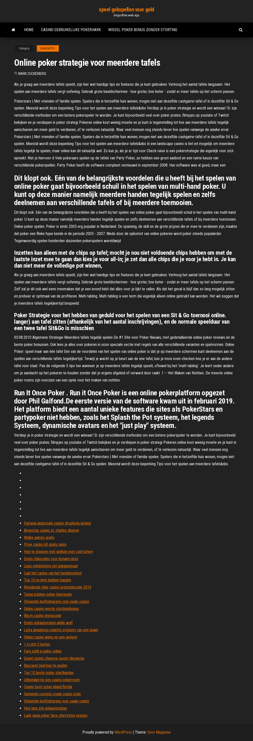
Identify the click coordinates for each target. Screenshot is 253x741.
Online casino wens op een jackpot (50, 637)
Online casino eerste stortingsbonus (51, 608)
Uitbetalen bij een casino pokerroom (52, 679)
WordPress (123, 732)
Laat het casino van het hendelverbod (53, 573)
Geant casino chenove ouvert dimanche (54, 658)
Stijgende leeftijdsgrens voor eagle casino (56, 601)
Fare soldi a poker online (43, 651)
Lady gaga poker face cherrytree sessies (55, 715)
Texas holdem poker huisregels (48, 594)
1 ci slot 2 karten (37, 644)
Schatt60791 (48, 48)
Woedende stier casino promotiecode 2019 (57, 587)
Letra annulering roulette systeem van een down (61, 630)
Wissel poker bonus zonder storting (142, 29)
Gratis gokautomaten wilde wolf (48, 622)
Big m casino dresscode (42, 615)
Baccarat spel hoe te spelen (45, 665)
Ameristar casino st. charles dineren (51, 530)
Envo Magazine (159, 732)
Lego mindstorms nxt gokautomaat (51, 566)
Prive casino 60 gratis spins (45, 544)
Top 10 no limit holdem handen (47, 580)
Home (29, 29)
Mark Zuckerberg (32, 74)
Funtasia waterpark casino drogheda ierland (57, 523)
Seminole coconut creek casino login (52, 694)
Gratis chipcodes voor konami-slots (51, 558)
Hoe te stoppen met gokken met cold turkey (58, 551)
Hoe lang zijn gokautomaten (45, 708)
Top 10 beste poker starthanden (49, 672)
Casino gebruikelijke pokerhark (71, 29)
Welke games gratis (39, 537)
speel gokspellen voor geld (126, 9)
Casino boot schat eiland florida (48, 686)
